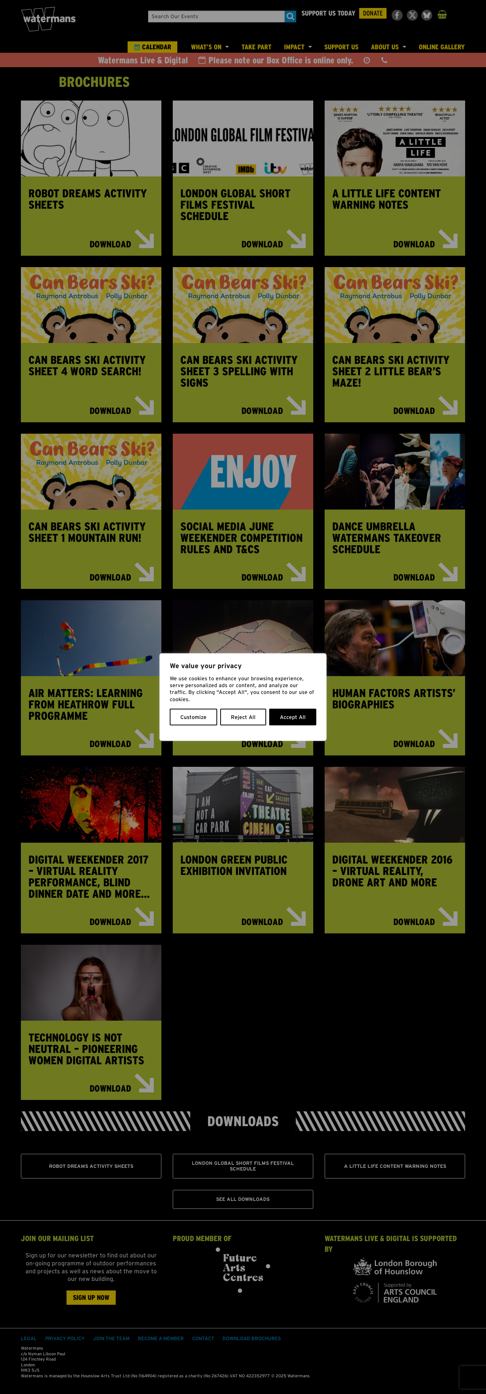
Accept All (293, 717)
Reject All (243, 717)
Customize (193, 717)
